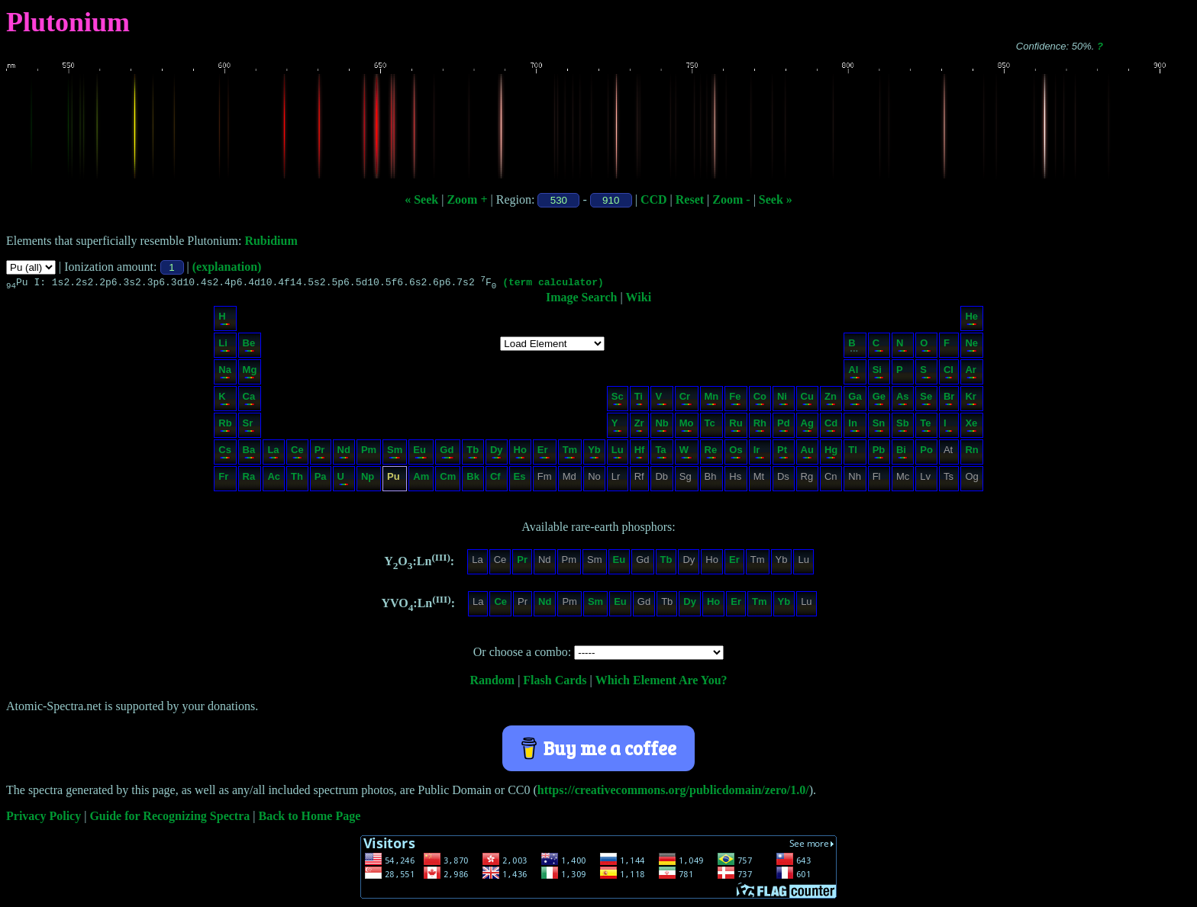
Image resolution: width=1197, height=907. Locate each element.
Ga (854, 400)
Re (711, 453)
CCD (653, 199)
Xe (971, 427)
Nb (661, 427)
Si (878, 373)
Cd (830, 427)
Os (735, 453)
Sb (902, 427)
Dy (496, 453)
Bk (472, 480)
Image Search (581, 299)
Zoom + (467, 199)
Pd (783, 427)
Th (297, 480)
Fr (224, 480)
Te (925, 427)
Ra (249, 480)
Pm (368, 453)
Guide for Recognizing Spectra (169, 818)
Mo (686, 427)
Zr (639, 427)
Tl (854, 453)
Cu (807, 400)
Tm (570, 453)
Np (368, 480)
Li (224, 346)
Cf (496, 480)
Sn (879, 427)
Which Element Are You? (661, 682)
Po (926, 453)
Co (759, 400)
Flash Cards (554, 682)
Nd (343, 453)
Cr (685, 400)
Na (224, 373)
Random (492, 682)
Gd (447, 453)
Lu (617, 453)
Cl (948, 373)
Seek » (775, 199)
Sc (617, 400)
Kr (970, 400)
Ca (249, 400)
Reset (690, 199)
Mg (250, 373)
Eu (420, 453)
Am (421, 480)
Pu (394, 480)
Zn (830, 400)
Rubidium (270, 240)
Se (926, 400)
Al (854, 373)
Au (807, 453)
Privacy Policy (43, 818)
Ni (783, 400)
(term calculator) (553, 284)
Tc (711, 427)
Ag (807, 427)
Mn (712, 400)
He (971, 320)
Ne (971, 346)
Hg (830, 453)
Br (949, 400)
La (273, 453)
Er (543, 453)
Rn (971, 453)
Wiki (639, 299)
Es (520, 480)
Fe (734, 400)
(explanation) (227, 266)
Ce (297, 453)
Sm (394, 453)
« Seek (421, 199)
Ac (273, 480)
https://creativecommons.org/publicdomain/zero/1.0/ (673, 792)
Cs (224, 453)
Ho (520, 453)
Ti (639, 400)
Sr (249, 427)
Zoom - (731, 199)
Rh (759, 427)
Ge (879, 400)
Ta (660, 453)
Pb (879, 453)
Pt (783, 453)
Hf (639, 453)
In (854, 427)
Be (249, 346)
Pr (320, 453)
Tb (472, 453)
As (902, 400)
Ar (970, 373)
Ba (249, 453)
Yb (594, 453)
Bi (902, 453)
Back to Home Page (310, 818)
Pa (321, 480)
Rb (224, 427)
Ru (735, 427)
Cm (448, 480)
